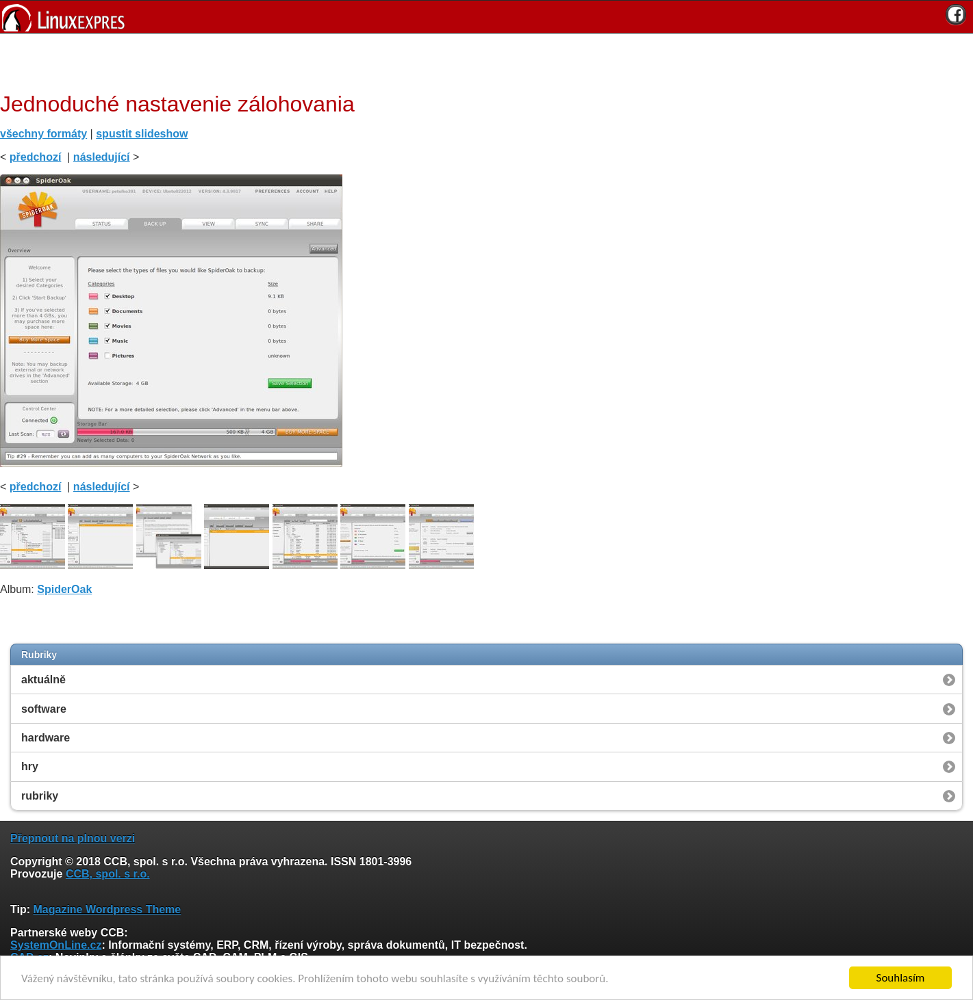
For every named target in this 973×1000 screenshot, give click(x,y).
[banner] (486, 17)
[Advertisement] (481, 61)
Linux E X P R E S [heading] (486, 17)
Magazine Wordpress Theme (107, 909)
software (43, 709)
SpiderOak (64, 589)
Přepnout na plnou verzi (72, 838)
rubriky (39, 796)
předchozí (36, 157)
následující (101, 157)
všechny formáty (43, 134)
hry (29, 766)
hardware (45, 738)
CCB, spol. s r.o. (108, 874)
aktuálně (43, 679)
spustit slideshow (142, 134)
